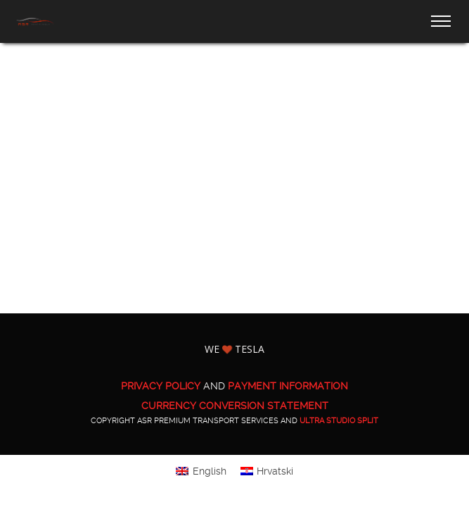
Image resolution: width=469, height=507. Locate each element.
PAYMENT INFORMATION (288, 386)
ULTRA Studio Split (339, 420)
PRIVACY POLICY (160, 386)
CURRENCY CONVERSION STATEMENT (234, 405)
